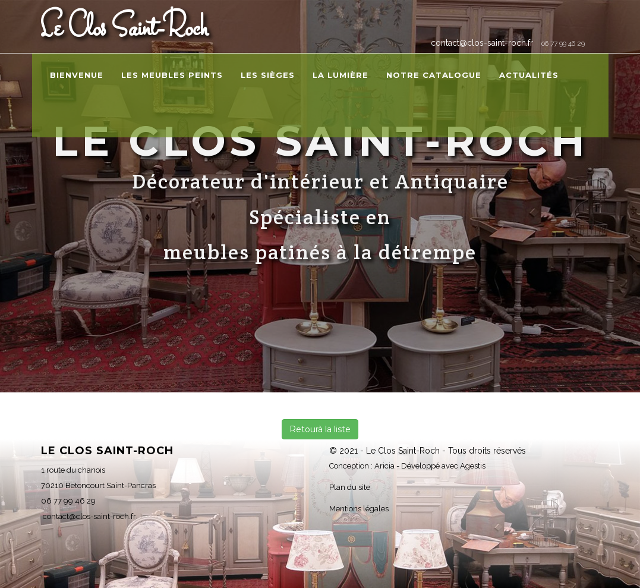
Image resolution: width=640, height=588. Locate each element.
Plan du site (349, 487)
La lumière (340, 75)
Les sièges (268, 75)
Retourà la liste (320, 429)
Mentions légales (359, 508)
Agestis (472, 465)
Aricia (384, 465)
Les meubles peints (172, 75)
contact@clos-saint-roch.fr (480, 43)
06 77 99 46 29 (563, 43)
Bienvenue (76, 75)
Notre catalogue (433, 75)
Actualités (529, 75)
